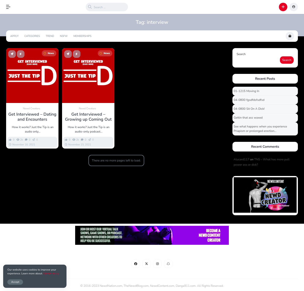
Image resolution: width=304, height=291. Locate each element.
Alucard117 (241, 159)
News (49, 53)
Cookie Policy (51, 273)
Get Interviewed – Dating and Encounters (32, 117)
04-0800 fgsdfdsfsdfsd (249, 100)
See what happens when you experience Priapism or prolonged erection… (260, 129)
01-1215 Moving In (246, 91)
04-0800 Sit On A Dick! (249, 109)
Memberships (82, 36)
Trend (50, 36)
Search (241, 54)
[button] (10, 7)
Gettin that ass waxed (248, 118)
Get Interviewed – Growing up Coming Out (88, 117)
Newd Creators (31, 108)
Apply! (14, 36)
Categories (32, 36)
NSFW (64, 36)
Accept (15, 282)
